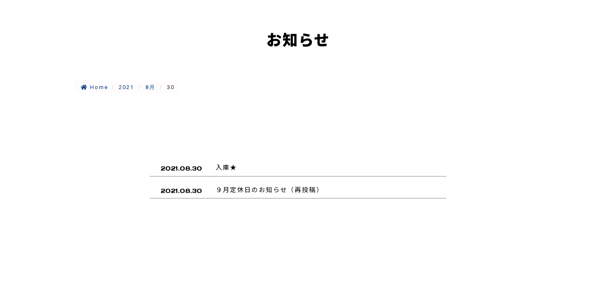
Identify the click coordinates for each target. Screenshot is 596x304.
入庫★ (226, 167)
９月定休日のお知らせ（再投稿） (269, 189)
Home (94, 87)
